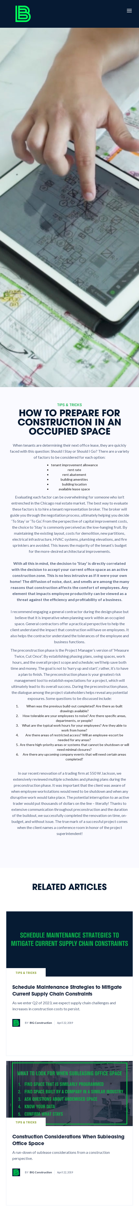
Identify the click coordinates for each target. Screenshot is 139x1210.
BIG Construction (41, 1022)
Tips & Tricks (26, 973)
